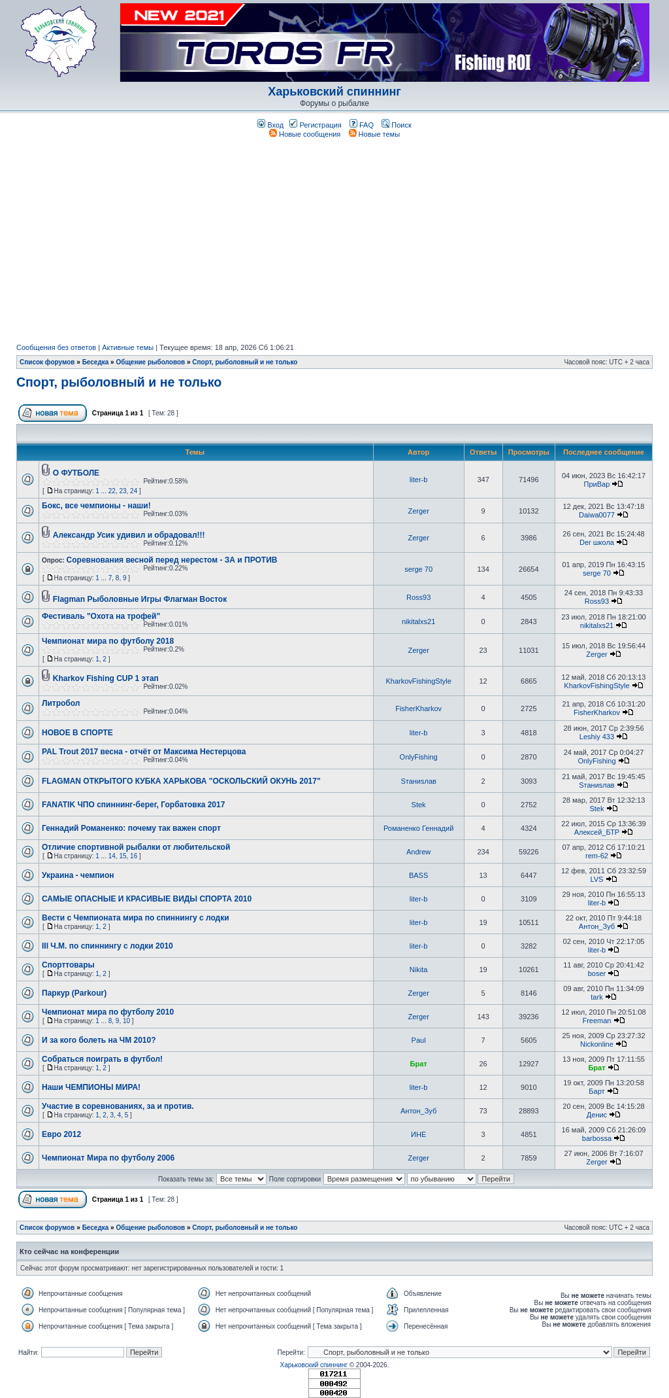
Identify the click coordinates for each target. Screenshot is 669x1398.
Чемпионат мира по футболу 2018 (108, 641)
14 (112, 856)
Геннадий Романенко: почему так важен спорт (131, 828)
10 (126, 1020)
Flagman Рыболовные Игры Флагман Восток (140, 599)
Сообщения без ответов (56, 347)
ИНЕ (418, 1134)
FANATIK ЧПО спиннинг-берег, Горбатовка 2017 (133, 804)
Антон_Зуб (597, 926)
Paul (419, 1040)
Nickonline (596, 1044)
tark (596, 997)
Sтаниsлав (418, 781)
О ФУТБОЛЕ (76, 473)
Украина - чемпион (78, 875)
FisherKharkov (418, 708)
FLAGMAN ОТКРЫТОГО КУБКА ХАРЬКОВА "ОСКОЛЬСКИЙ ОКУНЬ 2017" (181, 781)
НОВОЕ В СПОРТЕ (77, 732)
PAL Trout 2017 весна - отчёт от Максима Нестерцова (144, 751)
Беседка (95, 362)
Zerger (418, 511)
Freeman (596, 1020)
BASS (418, 875)
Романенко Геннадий (418, 828)
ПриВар (597, 484)
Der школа (596, 542)
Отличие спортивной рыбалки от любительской (136, 847)
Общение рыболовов (150, 362)
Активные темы (128, 347)
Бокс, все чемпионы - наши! (96, 505)
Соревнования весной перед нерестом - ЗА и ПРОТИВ (172, 560)
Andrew (418, 852)
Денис (597, 1115)
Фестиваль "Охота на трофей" (101, 616)
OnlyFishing (419, 757)
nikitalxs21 (418, 621)
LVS (596, 879)
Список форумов (47, 362)
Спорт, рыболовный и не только (244, 362)
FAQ (362, 125)
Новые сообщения (304, 134)
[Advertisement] (334, 240)
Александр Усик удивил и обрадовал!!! (129, 535)
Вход (270, 125)
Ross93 (418, 597)
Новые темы (374, 134)
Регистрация (315, 125)
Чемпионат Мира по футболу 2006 (108, 1157)
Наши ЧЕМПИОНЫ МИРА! (91, 1087)
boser (597, 973)
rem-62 (596, 856)
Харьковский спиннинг (334, 91)
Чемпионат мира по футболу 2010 (108, 1012)
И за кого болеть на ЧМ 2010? (99, 1040)
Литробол (61, 703)
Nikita (419, 969)
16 (133, 856)
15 (122, 856)
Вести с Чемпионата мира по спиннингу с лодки (135, 917)
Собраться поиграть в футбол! (102, 1059)
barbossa (597, 1138)
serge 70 (418, 569)
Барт (596, 1091)
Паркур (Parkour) (74, 993)
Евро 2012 (61, 1134)
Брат (418, 1064)
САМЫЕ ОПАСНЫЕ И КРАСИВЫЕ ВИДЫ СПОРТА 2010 (147, 898)
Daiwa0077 (597, 515)
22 (112, 491)
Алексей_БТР (596, 832)
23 (122, 491)
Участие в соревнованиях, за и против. (118, 1106)
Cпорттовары (68, 965)
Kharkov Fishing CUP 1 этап (106, 678)
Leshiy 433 (596, 737)
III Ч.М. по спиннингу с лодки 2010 (107, 946)
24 (133, 491)
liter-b (419, 479)
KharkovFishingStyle (418, 681)
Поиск (397, 125)
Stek (419, 805)
